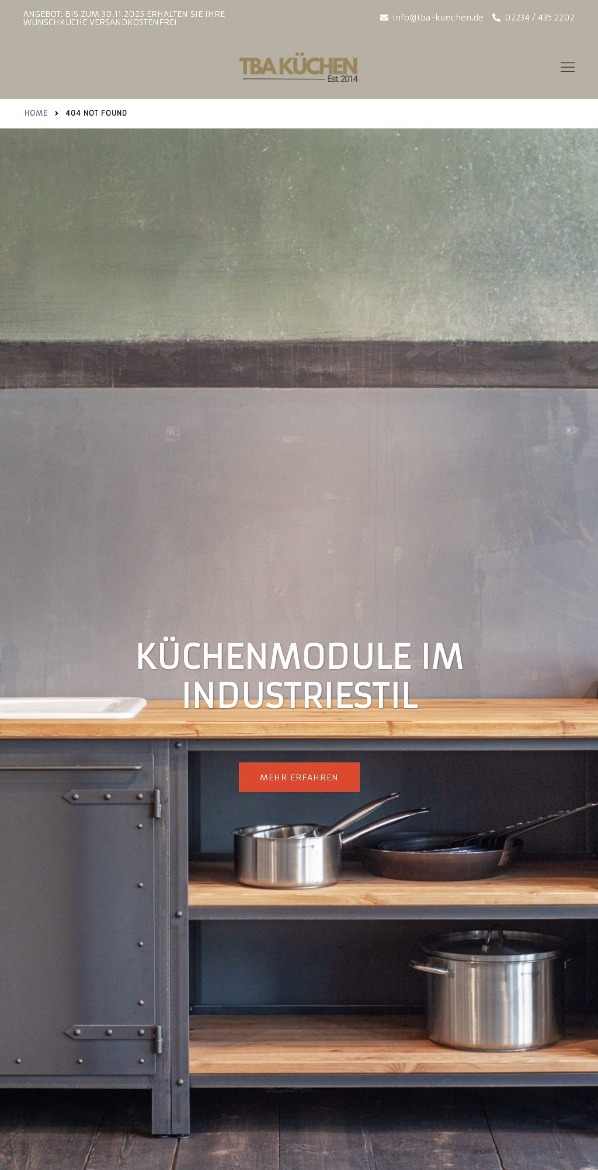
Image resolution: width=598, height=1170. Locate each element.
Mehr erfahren (299, 777)
